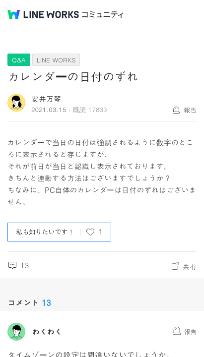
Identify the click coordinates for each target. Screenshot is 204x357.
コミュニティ (103, 14)
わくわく (47, 332)
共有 (190, 266)
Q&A (19, 59)
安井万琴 (46, 98)
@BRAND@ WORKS (43, 14)
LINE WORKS (56, 59)
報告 (190, 110)
